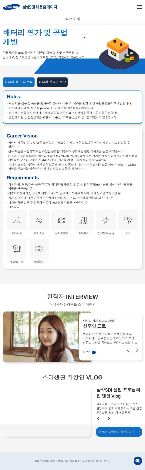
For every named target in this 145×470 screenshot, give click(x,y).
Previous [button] (129, 362)
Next (108, 418)
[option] (72, 349)
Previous (99, 418)
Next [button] (136, 362)
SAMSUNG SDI (30, 7)
